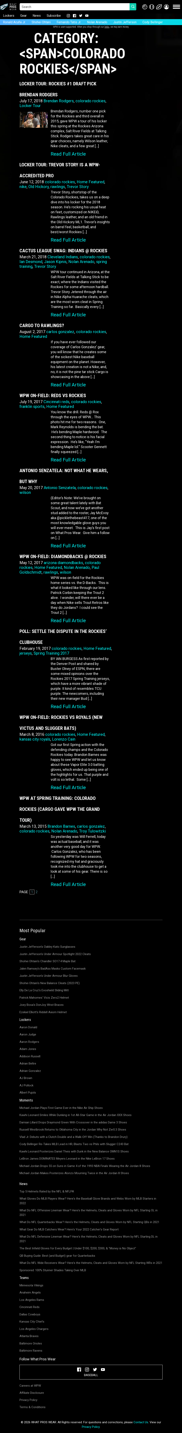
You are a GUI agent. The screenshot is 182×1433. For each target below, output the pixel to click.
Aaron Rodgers (29, 1042)
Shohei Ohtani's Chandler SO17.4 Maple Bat (47, 961)
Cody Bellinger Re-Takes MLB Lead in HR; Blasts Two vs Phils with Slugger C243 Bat (74, 1144)
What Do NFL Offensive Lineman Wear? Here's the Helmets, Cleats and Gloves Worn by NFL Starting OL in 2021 (88, 1213)
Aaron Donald (28, 1027)
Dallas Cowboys (29, 1314)
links (107, 26)
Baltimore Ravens (30, 1350)
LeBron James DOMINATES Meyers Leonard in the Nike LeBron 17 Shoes (67, 1158)
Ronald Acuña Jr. (14, 22)
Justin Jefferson (124, 22)
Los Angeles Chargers (33, 1329)
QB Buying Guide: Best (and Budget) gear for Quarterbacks (57, 1256)
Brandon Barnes (61, 826)
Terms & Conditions (32, 1407)
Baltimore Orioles (30, 1343)
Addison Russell (29, 1056)
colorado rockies (91, 100)
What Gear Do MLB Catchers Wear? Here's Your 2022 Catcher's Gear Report (69, 1229)
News (37, 16)
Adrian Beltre (27, 1063)
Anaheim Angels (30, 1292)
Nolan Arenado (97, 22)
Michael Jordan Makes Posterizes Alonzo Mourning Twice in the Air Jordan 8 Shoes (74, 1173)
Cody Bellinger (152, 22)
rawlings (57, 186)
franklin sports (32, 406)
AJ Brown (25, 1078)
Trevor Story (78, 186)
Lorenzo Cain (63, 739)
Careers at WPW (30, 1385)
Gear (23, 16)
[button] (166, 6)
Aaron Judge (27, 1034)
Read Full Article (68, 154)
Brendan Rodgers (59, 100)
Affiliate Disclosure (31, 1393)
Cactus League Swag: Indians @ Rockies (63, 250)
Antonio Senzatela (60, 487)
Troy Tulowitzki (92, 831)
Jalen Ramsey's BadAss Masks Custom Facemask (52, 968)
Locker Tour (30, 105)
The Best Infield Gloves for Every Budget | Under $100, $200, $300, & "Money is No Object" (77, 1248)
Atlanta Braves (29, 1336)
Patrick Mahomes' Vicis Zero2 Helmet (44, 997)
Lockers (8, 16)
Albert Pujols (27, 1092)
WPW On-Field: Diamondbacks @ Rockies (62, 556)
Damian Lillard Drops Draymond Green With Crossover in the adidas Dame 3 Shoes (73, 1122)
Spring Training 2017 (51, 653)
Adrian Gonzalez (30, 1071)
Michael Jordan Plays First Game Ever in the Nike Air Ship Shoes (61, 1108)
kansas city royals (34, 739)
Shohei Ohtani (41, 22)
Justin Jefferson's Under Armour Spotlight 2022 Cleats (55, 954)
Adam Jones (27, 1049)
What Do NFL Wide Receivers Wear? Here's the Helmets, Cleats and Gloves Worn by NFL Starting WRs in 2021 (90, 1263)
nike (23, 186)
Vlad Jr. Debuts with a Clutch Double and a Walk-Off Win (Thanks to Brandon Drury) (73, 1137)
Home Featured (90, 181)
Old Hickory (38, 186)
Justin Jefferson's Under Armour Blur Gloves (48, 976)
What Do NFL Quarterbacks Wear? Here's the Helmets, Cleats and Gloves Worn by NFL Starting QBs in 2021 (89, 1222)
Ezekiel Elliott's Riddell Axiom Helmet (43, 1012)
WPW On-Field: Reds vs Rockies (52, 395)
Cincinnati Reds (29, 1307)
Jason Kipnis (55, 261)
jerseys (25, 653)
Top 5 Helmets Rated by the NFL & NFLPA (46, 1191)
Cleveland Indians (62, 256)
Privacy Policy (28, 1400)
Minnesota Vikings (31, 1285)
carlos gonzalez (60, 331)
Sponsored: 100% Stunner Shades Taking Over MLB (52, 1270)
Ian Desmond (30, 261)
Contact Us (141, 1422)
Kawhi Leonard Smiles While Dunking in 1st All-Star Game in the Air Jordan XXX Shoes (75, 1115)
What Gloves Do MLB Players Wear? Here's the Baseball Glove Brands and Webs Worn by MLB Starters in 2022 (87, 1201)
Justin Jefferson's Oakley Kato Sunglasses (47, 947)
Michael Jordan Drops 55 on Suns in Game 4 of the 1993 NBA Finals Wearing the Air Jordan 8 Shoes (84, 1166)
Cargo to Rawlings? (41, 325)
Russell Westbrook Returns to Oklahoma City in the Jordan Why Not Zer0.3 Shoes (72, 1129)
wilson (25, 492)
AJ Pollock (26, 1085)
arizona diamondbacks (63, 562)
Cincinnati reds (56, 401)
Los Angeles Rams (31, 1300)
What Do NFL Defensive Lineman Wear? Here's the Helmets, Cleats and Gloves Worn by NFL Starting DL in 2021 (88, 1239)
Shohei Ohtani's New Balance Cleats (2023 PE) (49, 983)
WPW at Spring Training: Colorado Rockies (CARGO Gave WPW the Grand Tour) (59, 809)
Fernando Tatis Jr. (69, 22)
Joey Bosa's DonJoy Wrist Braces (41, 1005)
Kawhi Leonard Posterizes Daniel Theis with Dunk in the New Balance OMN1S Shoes (74, 1151)
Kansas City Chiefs (31, 1321)
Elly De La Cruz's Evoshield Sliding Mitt (44, 990)
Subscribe (54, 16)
